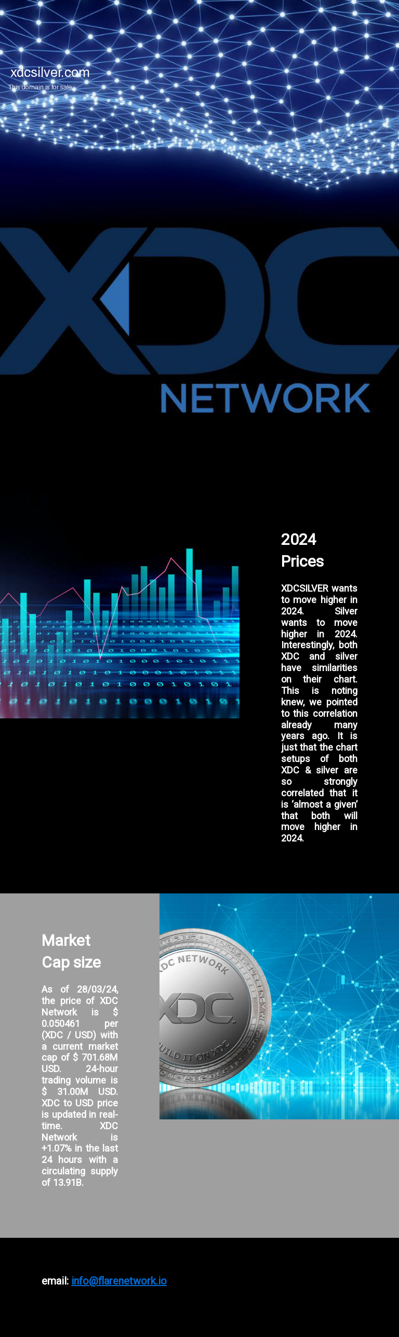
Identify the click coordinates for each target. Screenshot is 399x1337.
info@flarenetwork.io (119, 1281)
